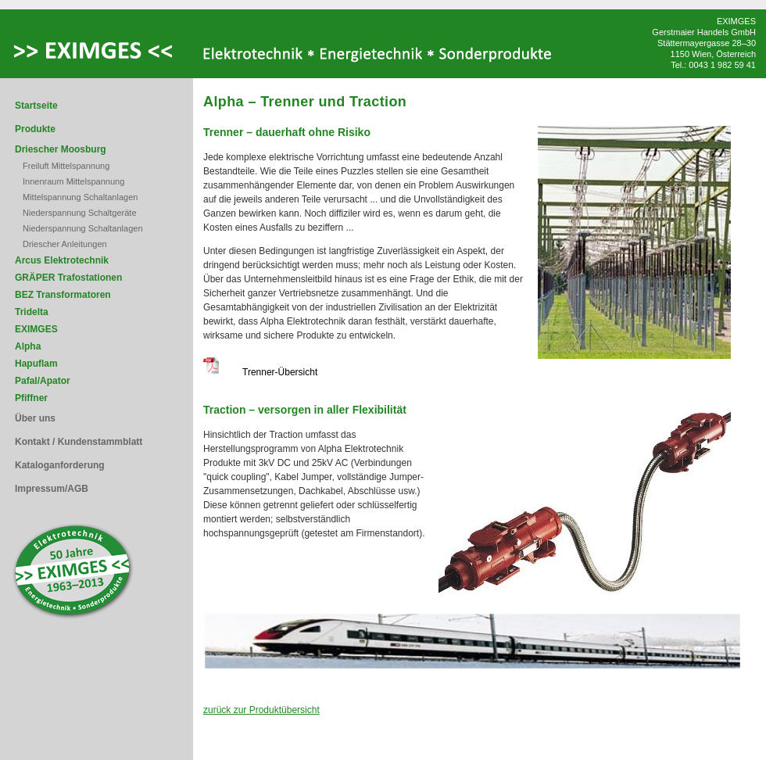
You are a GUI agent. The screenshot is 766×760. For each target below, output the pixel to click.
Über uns (35, 418)
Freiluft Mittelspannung (66, 165)
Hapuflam (36, 363)
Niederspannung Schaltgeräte (80, 212)
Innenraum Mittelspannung (73, 181)
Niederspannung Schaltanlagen (83, 228)
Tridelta (31, 312)
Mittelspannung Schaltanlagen (80, 197)
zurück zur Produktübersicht (261, 709)
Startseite (36, 105)
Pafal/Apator (42, 380)
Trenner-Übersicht (260, 372)
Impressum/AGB (51, 488)
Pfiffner (31, 398)
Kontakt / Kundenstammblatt (78, 441)
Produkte (35, 129)
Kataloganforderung (60, 465)
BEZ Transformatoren (63, 294)
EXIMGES (36, 329)
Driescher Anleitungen (65, 244)
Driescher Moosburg (60, 149)
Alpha (28, 346)
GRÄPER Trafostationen (68, 277)
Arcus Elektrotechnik (62, 260)
